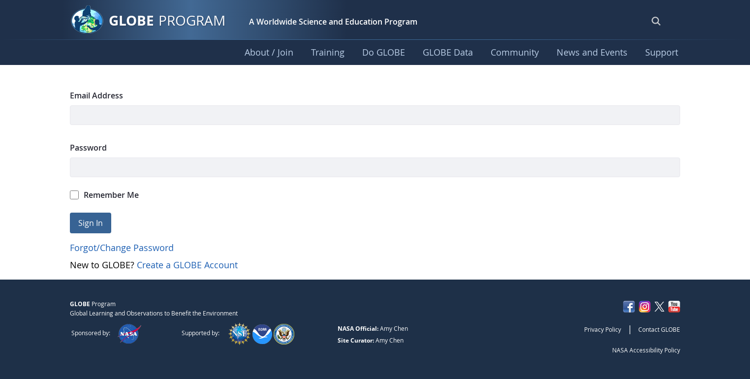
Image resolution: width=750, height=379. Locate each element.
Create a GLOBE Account (187, 265)
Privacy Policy (602, 329)
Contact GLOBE (659, 329)
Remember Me (104, 195)
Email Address (96, 95)
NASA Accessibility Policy (646, 350)
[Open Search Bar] (656, 21)
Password (88, 147)
